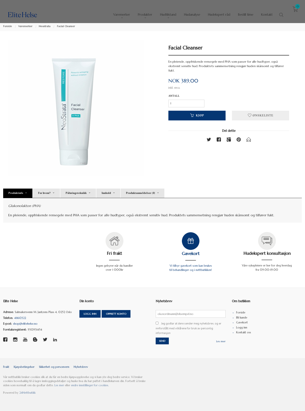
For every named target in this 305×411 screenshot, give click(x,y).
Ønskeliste (260, 115)
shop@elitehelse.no (25, 323)
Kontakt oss (243, 332)
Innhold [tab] (106, 193)
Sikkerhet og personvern (54, 367)
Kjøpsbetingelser (24, 367)
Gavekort (191, 253)
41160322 (20, 318)
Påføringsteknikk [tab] (76, 193)
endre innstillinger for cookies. (90, 385)
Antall (173, 96)
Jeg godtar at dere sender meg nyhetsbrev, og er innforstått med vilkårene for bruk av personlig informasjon (188, 328)
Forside (240, 312)
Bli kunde (241, 317)
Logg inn (90, 313)
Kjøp (197, 115)
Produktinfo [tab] (15, 193)
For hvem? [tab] (44, 193)
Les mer (221, 341)
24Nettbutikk (27, 392)
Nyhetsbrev (81, 367)
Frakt (6, 367)
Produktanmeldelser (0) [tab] (140, 193)
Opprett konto (116, 313)
